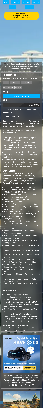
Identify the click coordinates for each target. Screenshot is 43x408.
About (6, 2)
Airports (36, 2)
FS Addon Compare (29, 109)
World (13, 7)
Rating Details (21, 96)
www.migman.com (11, 297)
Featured (15, 2)
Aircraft (26, 2)
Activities (29, 7)
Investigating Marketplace (21, 16)
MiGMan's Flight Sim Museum (20, 78)
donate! (27, 17)
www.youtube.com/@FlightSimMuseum (20, 314)
